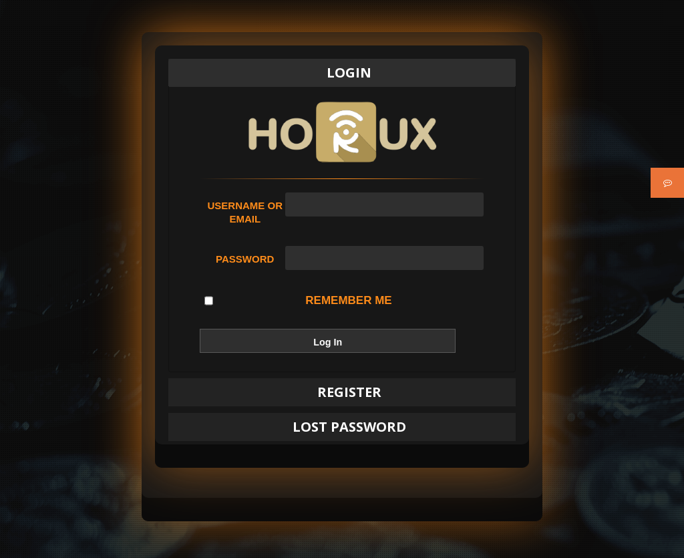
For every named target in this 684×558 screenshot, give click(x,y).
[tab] (342, 73)
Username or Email (245, 212)
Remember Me (297, 300)
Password (245, 259)
